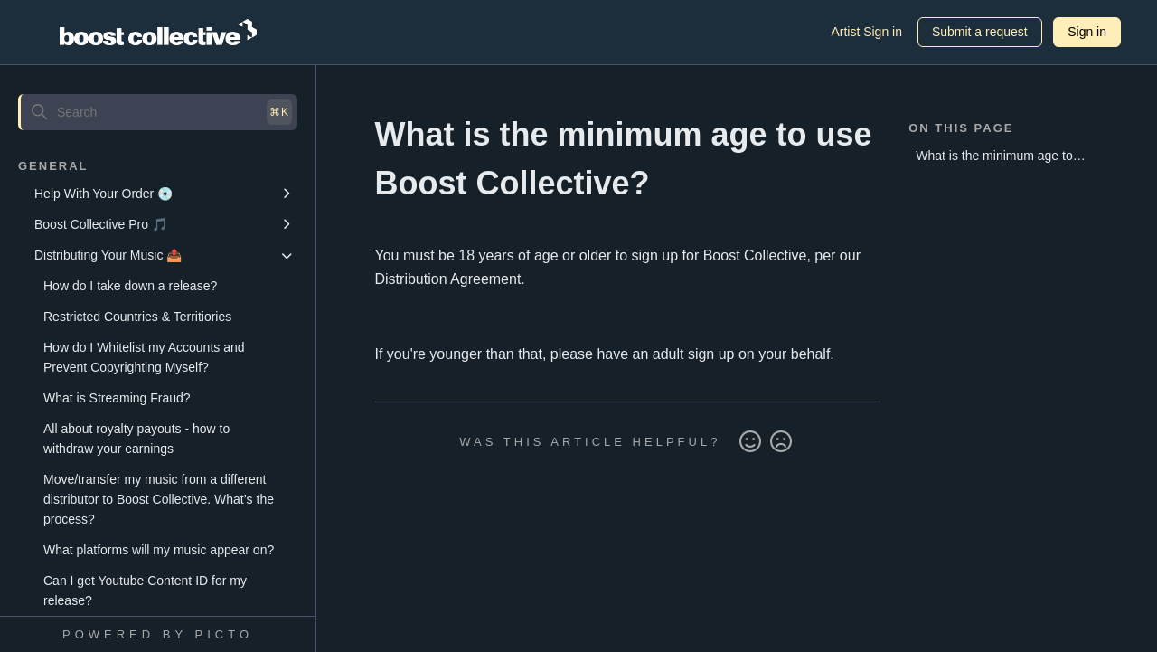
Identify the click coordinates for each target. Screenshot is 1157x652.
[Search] (157, 112)
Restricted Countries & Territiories (137, 316)
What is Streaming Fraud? (117, 398)
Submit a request (980, 31)
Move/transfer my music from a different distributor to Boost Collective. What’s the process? (158, 499)
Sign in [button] (1087, 31)
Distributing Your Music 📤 (108, 255)
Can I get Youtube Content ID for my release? (145, 590)
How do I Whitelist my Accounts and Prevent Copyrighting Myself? (144, 357)
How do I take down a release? (130, 286)
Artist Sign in (866, 31)
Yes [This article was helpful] (750, 442)
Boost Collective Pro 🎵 (100, 224)
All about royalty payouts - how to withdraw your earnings (136, 438)
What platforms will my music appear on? (158, 550)
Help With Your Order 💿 (103, 193)
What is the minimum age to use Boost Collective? (994, 158)
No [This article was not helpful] (781, 442)
